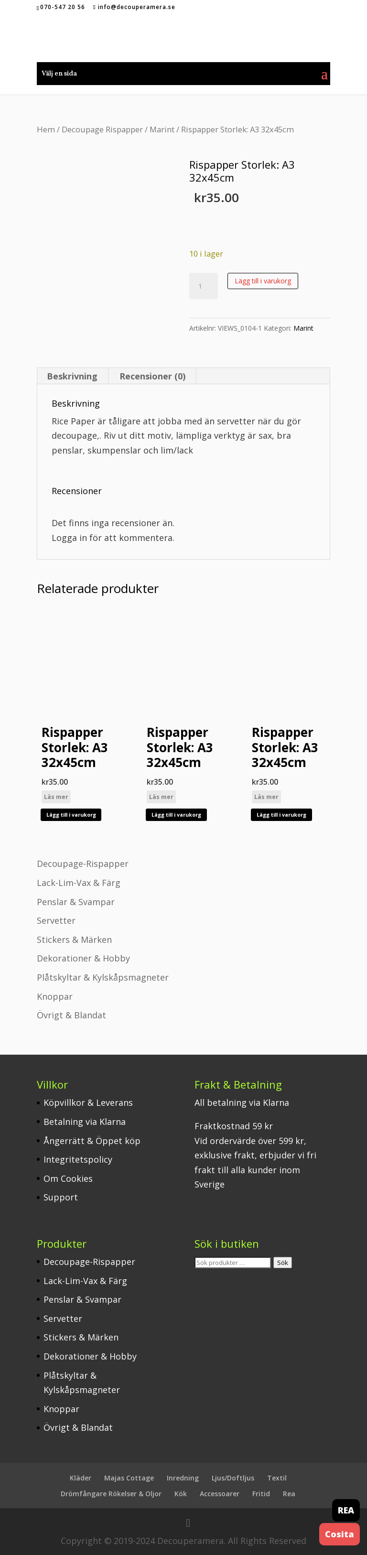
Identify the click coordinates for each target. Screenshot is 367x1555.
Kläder (80, 1477)
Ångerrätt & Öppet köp (91, 1140)
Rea (289, 1493)
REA (346, 1510)
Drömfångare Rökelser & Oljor (111, 1493)
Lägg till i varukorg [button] (71, 814)
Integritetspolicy (77, 1159)
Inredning (183, 1477)
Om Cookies (68, 1178)
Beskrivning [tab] (72, 376)
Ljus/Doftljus (233, 1477)
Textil (277, 1477)
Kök (180, 1493)
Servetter (56, 920)
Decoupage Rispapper (102, 129)
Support (60, 1197)
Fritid (261, 1493)
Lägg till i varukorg (263, 280)
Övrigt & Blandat (71, 1015)
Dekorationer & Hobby (83, 958)
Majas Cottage (129, 1477)
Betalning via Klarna (84, 1121)
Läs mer (56, 797)
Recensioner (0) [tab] (152, 376)
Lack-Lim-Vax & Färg (78, 882)
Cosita (339, 1534)
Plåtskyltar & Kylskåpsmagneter (103, 977)
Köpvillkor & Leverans (88, 1102)
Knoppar (55, 996)
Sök (282, 1262)
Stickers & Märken (74, 939)
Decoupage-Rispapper (83, 863)
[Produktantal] (203, 286)
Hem (46, 129)
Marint (162, 129)
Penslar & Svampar (76, 901)
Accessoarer (219, 1493)
